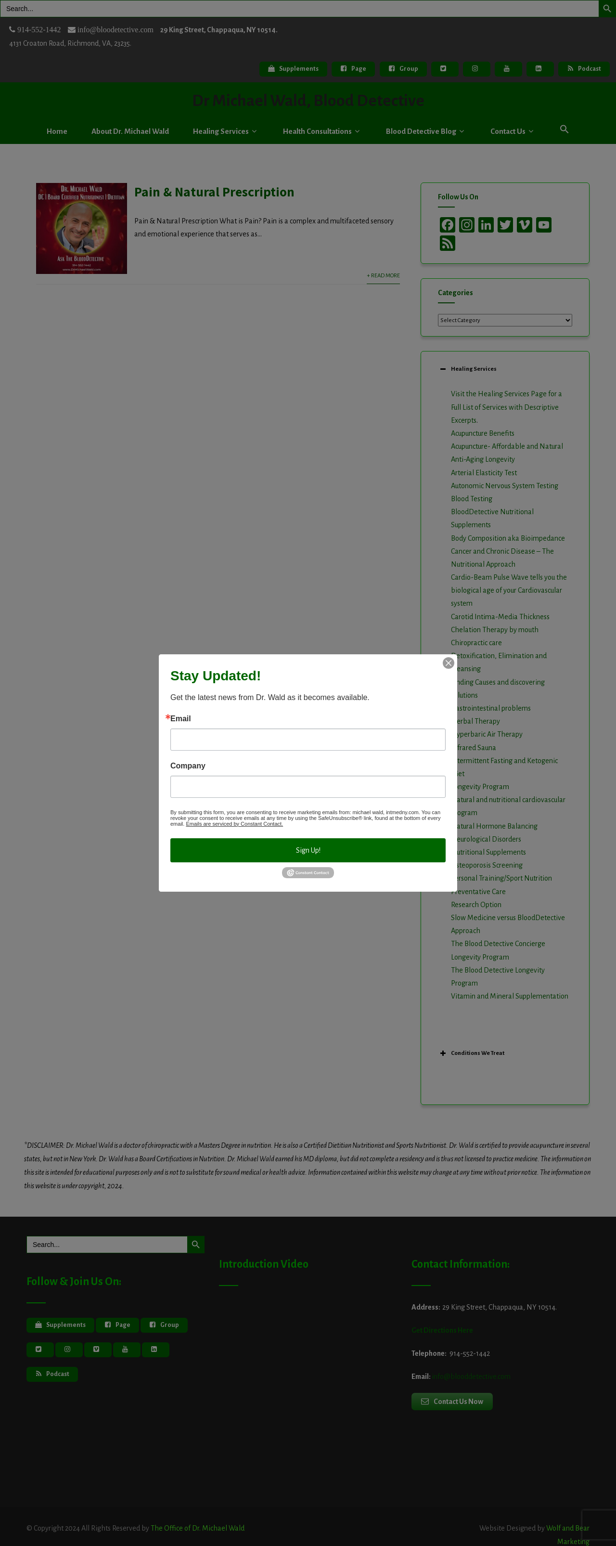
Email (180, 719)
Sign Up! (308, 850)
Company (187, 766)
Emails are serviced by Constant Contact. (234, 824)
